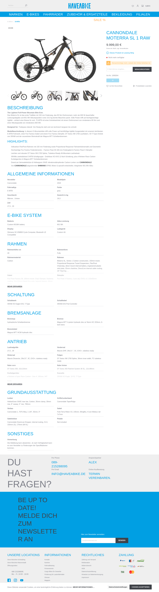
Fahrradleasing (49, 565)
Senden (121, 540)
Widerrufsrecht (86, 565)
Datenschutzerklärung (89, 571)
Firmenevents (49, 568)
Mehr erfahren (14, 286)
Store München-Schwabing (16, 559)
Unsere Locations (23, 555)
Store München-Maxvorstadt (16, 562)
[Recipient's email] (98, 540)
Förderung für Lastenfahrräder (54, 574)
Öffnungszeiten (12, 565)
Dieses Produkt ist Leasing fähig (122, 53)
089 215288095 (17, 572)
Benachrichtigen (142, 69)
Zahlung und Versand (89, 559)
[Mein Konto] (137, 5)
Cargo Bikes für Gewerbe (53, 571)
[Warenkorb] (146, 6)
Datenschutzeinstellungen (118, 587)
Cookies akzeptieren (140, 587)
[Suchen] (15, 5)
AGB (83, 568)
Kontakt (47, 559)
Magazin (47, 580)
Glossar (47, 577)
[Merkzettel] (132, 6)
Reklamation (86, 562)
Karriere (47, 562)
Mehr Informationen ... (83, 587)
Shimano (42, 166)
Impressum (85, 577)
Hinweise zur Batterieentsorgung (92, 574)
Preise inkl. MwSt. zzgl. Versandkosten (117, 48)
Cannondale (86, 162)
